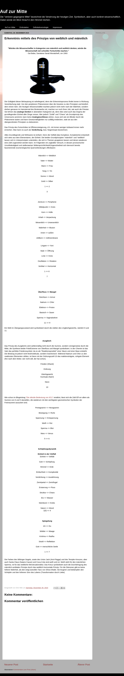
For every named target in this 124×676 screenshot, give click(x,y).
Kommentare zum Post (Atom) (24, 670)
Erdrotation (24, 27)
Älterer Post (84, 664)
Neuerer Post (11, 664)
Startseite (48, 664)
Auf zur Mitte (13, 11)
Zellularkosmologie (40, 27)
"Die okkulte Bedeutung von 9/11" (39, 397)
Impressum (57, 27)
